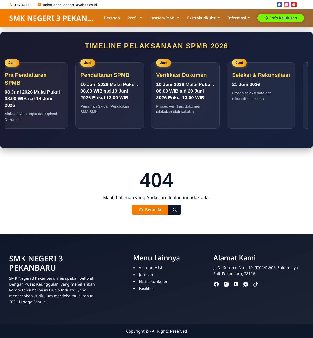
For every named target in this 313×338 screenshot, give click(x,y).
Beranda (112, 18)
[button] (150, 209)
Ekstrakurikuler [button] (201, 18)
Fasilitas (146, 288)
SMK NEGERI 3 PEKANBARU (52, 18)
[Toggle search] (174, 209)
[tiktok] (255, 283)
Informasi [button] (236, 18)
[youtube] (294, 4)
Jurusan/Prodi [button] (162, 18)
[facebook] (279, 4)
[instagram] (286, 4)
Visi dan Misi (150, 267)
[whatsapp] (246, 283)
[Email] (301, 4)
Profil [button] (133, 18)
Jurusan (146, 274)
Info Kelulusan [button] (280, 18)
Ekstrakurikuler (153, 281)
